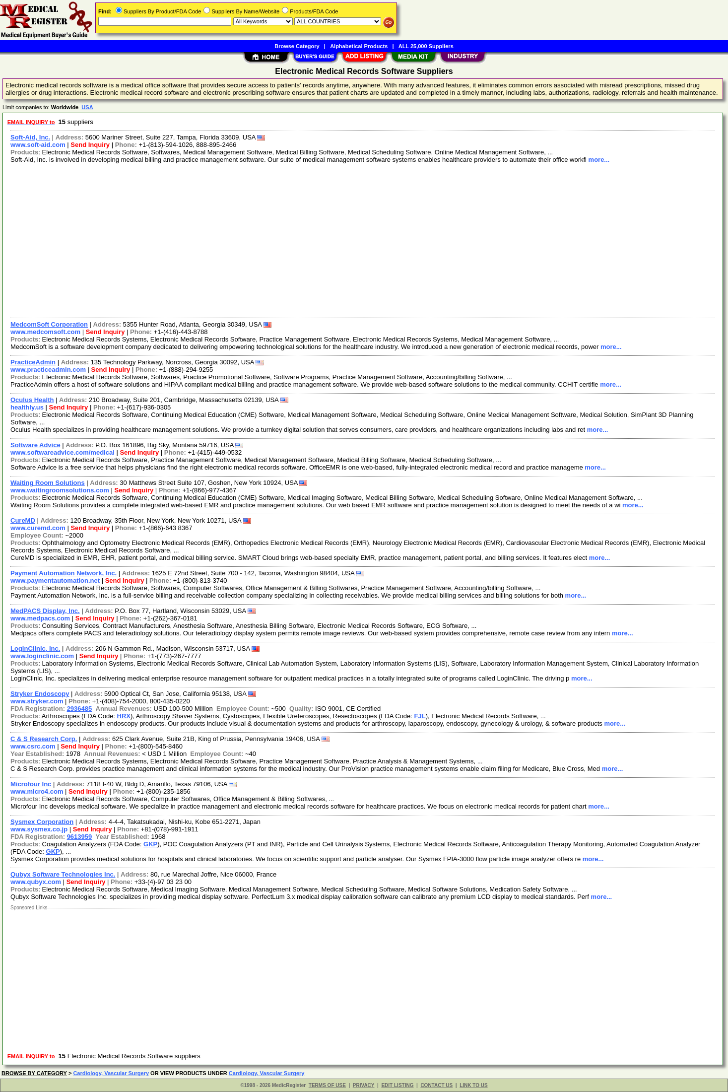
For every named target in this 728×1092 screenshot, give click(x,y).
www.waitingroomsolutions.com (59, 490)
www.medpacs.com (40, 618)
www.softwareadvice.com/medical (62, 452)
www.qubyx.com (35, 882)
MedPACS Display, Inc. (45, 610)
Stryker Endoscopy (39, 693)
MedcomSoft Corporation (49, 324)
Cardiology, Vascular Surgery (111, 1073)
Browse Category (296, 46)
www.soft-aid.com (38, 144)
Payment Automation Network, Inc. (63, 573)
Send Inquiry (90, 144)
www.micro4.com (36, 791)
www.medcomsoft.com (45, 332)
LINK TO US (473, 1085)
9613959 (79, 836)
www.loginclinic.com (42, 656)
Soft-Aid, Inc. (30, 137)
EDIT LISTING (397, 1085)
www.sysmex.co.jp (38, 829)
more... (599, 159)
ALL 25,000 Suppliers (426, 46)
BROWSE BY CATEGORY (34, 1073)
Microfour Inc (30, 784)
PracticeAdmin (33, 362)
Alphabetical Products (359, 46)
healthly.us (27, 407)
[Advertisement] (304, 243)
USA (87, 107)
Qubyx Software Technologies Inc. (62, 874)
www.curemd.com (38, 528)
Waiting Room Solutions (47, 482)
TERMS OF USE (327, 1085)
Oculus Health (32, 400)
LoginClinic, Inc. (35, 648)
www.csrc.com (33, 746)
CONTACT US (436, 1085)
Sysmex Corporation (41, 821)
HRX (124, 716)
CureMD (22, 520)
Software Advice (35, 445)
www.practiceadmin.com (48, 369)
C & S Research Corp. (43, 739)
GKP (150, 844)
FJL (420, 716)
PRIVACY (364, 1085)
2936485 (79, 708)
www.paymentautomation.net (55, 580)
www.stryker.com (36, 701)
